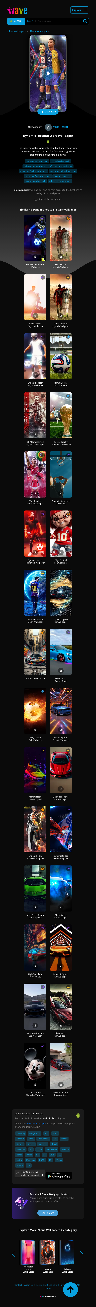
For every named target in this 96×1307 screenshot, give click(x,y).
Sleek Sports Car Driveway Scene (60, 1093)
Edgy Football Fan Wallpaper (60, 561)
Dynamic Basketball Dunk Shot (61, 502)
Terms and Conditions (46, 1284)
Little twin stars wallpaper (35, 166)
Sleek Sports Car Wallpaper (60, 916)
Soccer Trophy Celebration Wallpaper (61, 443)
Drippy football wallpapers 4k (63, 171)
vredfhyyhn (56, 127)
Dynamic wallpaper (40, 31)
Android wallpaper (36, 1123)
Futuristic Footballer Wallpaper (35, 265)
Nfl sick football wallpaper (61, 166)
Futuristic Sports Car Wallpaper (60, 975)
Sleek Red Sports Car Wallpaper (61, 798)
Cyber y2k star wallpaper (60, 181)
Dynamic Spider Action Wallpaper (61, 857)
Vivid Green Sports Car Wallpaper (35, 916)
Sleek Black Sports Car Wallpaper (35, 1034)
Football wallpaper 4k (60, 161)
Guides (48, 1288)
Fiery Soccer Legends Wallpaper (61, 265)
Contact (18, 1284)
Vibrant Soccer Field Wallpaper (61, 384)
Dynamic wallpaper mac (37, 161)
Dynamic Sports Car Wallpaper (60, 620)
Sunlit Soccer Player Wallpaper (35, 325)
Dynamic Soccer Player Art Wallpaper (35, 561)
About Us (28, 1284)
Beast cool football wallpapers (33, 171)
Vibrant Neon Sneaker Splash (35, 798)
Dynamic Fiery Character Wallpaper (35, 857)
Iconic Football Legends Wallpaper (61, 325)
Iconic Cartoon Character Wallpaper (35, 1093)
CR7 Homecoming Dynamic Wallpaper (35, 443)
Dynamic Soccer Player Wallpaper (35, 384)
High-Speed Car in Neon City (35, 975)
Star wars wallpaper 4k (35, 181)
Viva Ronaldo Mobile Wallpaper (35, 502)
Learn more (48, 1212)
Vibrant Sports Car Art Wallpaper (61, 738)
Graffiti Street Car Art (35, 678)
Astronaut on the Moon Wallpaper (35, 620)
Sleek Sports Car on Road (61, 679)
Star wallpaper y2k (63, 176)
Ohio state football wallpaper (38, 176)
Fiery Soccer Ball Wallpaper (35, 738)
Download (48, 112)
